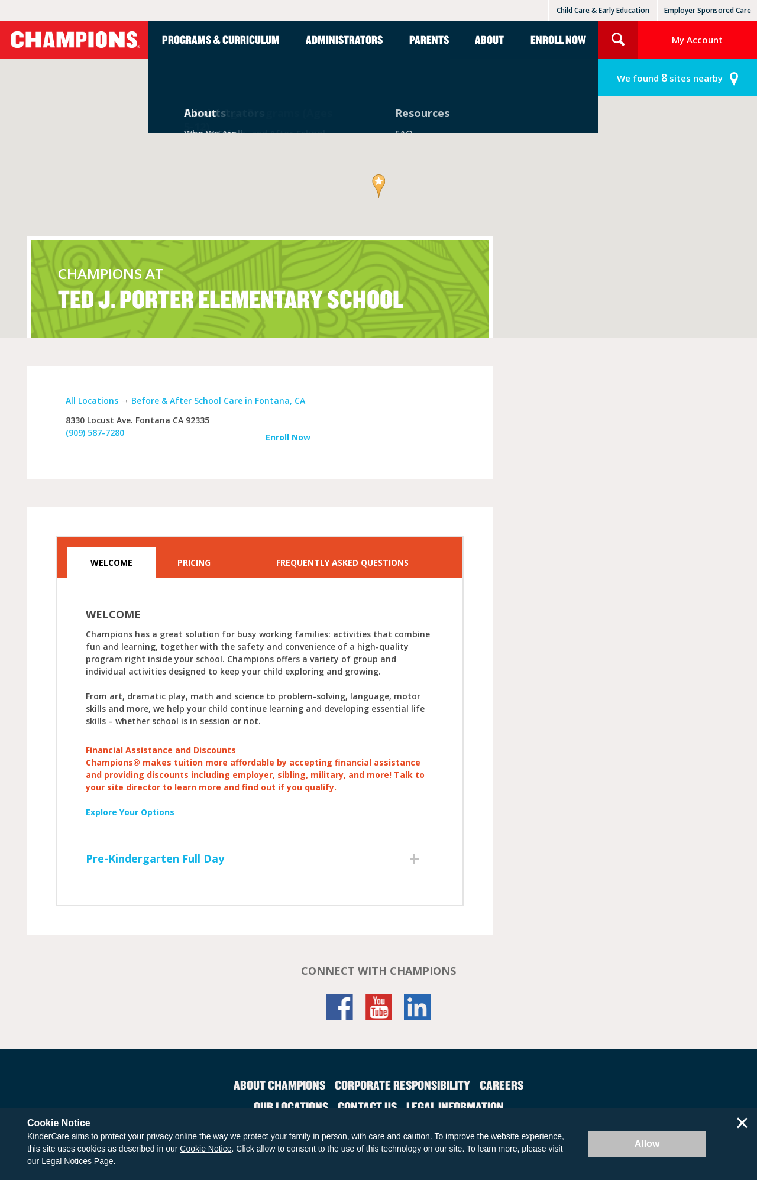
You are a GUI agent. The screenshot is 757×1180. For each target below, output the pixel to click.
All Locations (92, 400)
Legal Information (455, 1106)
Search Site (618, 40)
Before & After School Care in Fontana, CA (218, 400)
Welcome (111, 562)
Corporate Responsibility (402, 1085)
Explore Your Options (130, 812)
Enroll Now (558, 39)
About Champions (279, 1085)
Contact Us (367, 1106)
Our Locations (291, 1106)
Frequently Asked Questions (342, 562)
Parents (429, 39)
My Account (697, 40)
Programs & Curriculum (221, 39)
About (489, 39)
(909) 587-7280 (95, 432)
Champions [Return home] (74, 40)
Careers (501, 1085)
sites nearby (670, 77)
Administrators (344, 39)
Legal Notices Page (77, 1161)
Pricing (194, 562)
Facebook (339, 1007)
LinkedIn (417, 1007)
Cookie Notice (205, 1148)
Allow (647, 1144)
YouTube (378, 1007)
